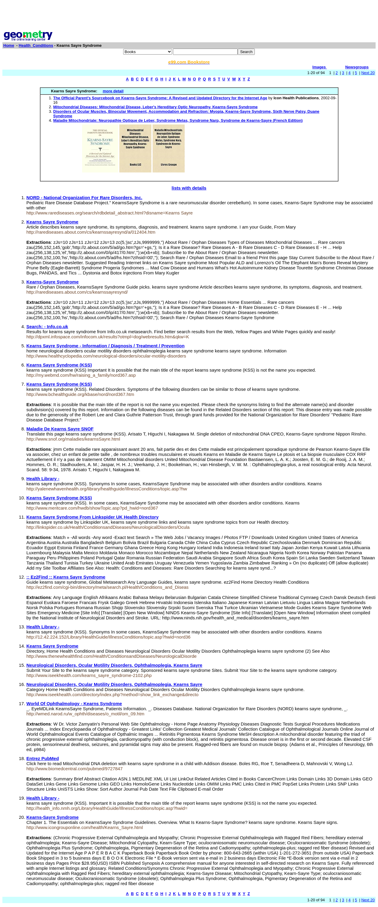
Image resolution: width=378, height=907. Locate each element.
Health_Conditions (36, 45)
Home (8, 45)
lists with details (189, 187)
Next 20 (368, 72)
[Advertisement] (189, 15)
